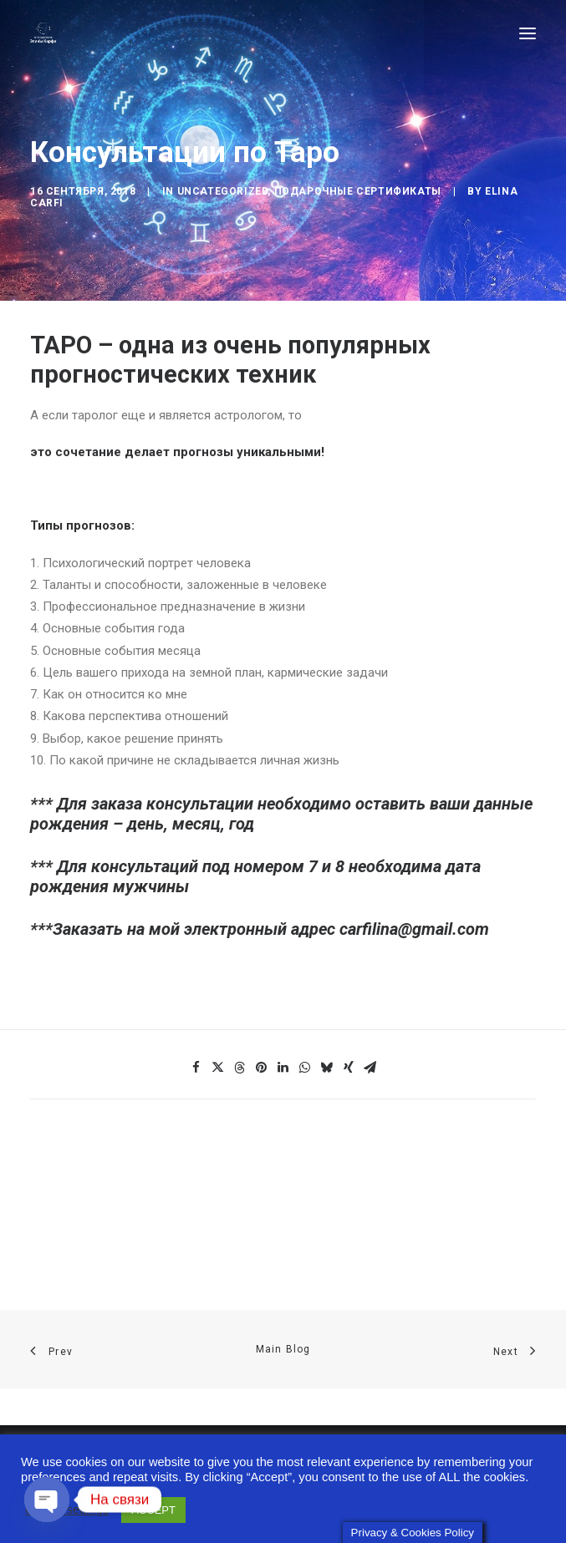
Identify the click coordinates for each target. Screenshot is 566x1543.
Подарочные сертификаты (357, 191)
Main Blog (283, 1349)
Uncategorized (222, 191)
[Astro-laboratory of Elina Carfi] (43, 33)
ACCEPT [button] (153, 1505)
